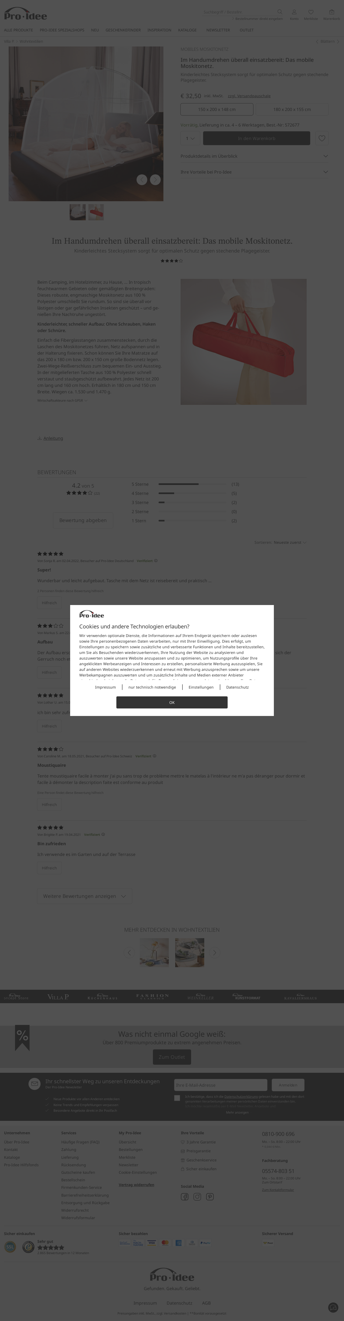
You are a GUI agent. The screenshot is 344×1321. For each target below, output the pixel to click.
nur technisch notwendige (152, 687)
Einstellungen (201, 687)
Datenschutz (237, 687)
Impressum (105, 687)
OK (172, 702)
